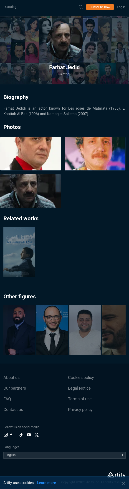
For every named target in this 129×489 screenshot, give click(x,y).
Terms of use (80, 398)
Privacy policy (80, 409)
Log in (121, 7)
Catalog (10, 7)
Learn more (46, 483)
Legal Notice (79, 388)
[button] (64, 41)
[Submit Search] (80, 7)
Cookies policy (81, 377)
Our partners (14, 388)
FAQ (7, 398)
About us (11, 377)
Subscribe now (100, 7)
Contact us (13, 409)
